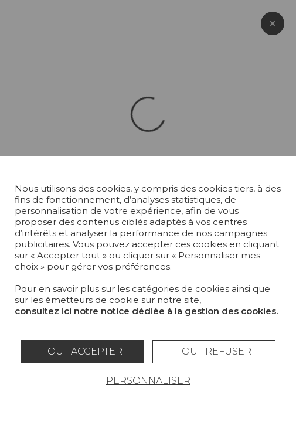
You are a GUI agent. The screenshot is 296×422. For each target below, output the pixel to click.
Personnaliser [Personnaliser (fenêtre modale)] (148, 380)
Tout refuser (213, 351)
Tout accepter (82, 351)
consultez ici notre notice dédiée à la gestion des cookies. (146, 310)
